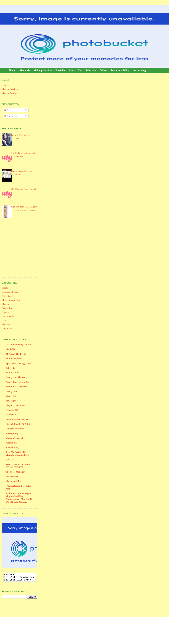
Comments (10, 116)
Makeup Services (43, 70)
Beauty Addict (13, 372)
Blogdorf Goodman (15, 405)
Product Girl (12, 442)
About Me (24, 70)
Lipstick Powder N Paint (18, 424)
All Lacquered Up (14, 358)
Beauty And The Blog (16, 377)
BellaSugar (11, 400)
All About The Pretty (16, 353)
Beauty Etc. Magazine (16, 386)
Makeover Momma (15, 428)
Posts (8, 110)
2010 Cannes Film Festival (23, 189)
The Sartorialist (13, 481)
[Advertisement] (28, 251)
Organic (5, 312)
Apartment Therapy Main (18, 363)
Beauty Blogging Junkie (17, 382)
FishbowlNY (12, 414)
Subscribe (91, 70)
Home (12, 70)
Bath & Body (8, 316)
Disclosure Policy (120, 70)
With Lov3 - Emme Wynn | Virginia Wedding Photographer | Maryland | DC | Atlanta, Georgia (19, 497)
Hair (4, 320)
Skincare (6, 324)
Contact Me (75, 70)
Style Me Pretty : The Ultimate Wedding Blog (17, 453)
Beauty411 (11, 396)
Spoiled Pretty (13, 447)
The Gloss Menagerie (16, 471)
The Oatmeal (12, 476)
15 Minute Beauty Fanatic (18, 344)
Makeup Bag (12, 433)
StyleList (10, 459)
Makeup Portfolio (10, 93)
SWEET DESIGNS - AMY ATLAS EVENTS (19, 465)
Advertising (139, 70)
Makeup (5, 304)
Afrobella (10, 349)
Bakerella (10, 368)
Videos (103, 70)
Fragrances (7, 328)
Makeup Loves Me (15, 438)
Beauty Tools (8, 308)
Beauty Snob (12, 391)
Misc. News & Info (11, 300)
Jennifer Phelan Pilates (17, 419)
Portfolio (60, 70)
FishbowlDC (12, 410)
